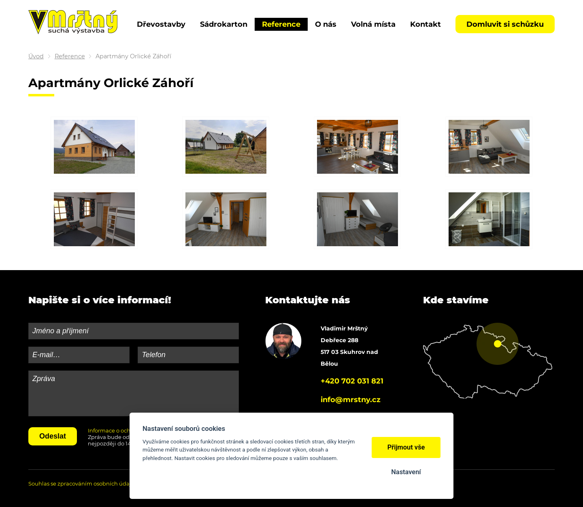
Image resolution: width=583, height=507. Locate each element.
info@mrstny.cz (351, 399)
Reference (70, 56)
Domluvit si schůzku (505, 24)
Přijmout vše (406, 447)
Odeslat (52, 436)
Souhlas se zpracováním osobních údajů (81, 483)
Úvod (36, 56)
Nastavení (406, 472)
